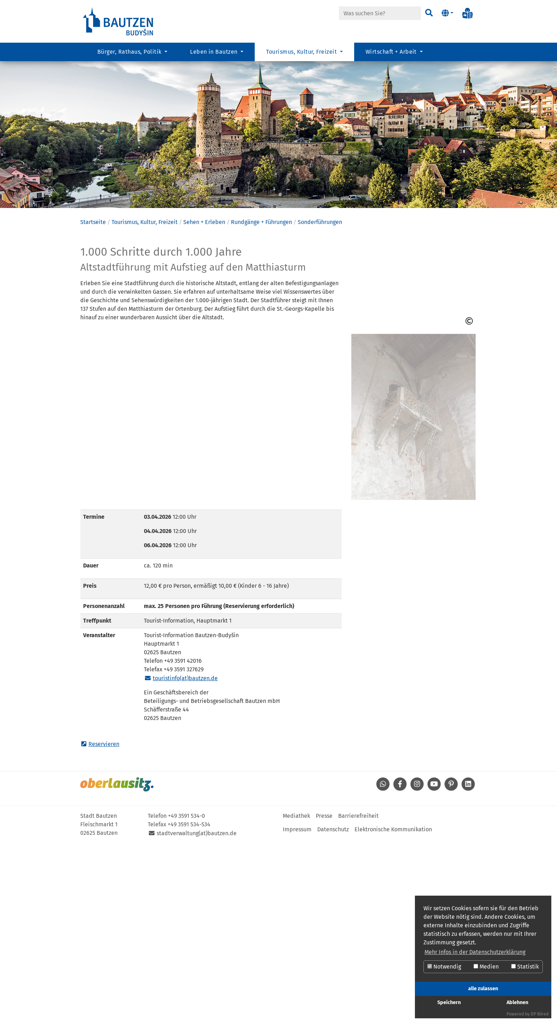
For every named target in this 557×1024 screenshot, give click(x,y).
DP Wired (539, 1014)
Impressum (297, 841)
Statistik (525, 966)
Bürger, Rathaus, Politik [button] (130, 51)
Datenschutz (333, 841)
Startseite (93, 234)
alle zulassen (483, 989)
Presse (324, 828)
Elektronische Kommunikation (393, 841)
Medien (486, 966)
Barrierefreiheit (358, 828)
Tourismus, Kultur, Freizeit (145, 234)
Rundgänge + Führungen (261, 234)
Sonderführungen (320, 234)
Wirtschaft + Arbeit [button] (392, 51)
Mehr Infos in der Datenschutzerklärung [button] (474, 952)
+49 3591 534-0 (186, 828)
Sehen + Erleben (204, 234)
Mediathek (296, 828)
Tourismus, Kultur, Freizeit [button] (302, 51)
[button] (447, 13)
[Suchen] (428, 13)
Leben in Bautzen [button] (214, 51)
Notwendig (444, 966)
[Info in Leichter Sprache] (467, 13)
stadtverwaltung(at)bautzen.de (197, 845)
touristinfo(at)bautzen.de (185, 690)
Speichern (449, 1002)
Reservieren (103, 756)
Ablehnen (517, 1002)
